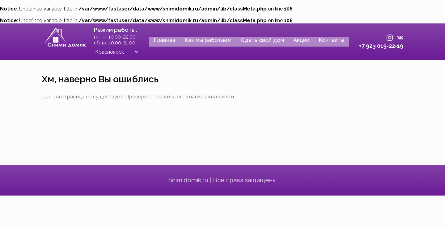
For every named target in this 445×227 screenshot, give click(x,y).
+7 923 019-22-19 (376, 47)
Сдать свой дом (257, 42)
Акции (296, 42)
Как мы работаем (202, 42)
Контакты (326, 42)
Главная (159, 42)
